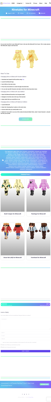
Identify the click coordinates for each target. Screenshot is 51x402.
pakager (19, 154)
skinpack (27, 155)
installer (24, 152)
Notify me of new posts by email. (9, 347)
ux (40, 158)
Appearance (10, 151)
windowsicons (29, 169)
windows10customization (23, 163)
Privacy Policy (31, 397)
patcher (26, 154)
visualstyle (20, 161)
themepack (8, 157)
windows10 (14, 163)
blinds (17, 151)
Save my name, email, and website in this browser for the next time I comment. (20, 342)
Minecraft (43, 13)
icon (6, 152)
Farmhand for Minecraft (38, 258)
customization (31, 151)
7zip (23, 79)
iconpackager (15, 152)
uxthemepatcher (34, 160)
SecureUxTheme (10, 155)
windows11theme (39, 166)
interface (28, 152)
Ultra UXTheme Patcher (37, 157)
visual (10, 161)
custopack (37, 151)
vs (23, 161)
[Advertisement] (25, 29)
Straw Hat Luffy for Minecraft (13, 258)
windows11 (40, 164)
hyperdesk (44, 151)
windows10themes (12, 164)
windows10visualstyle (22, 164)
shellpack (19, 155)
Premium (30, 154)
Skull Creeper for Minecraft (12, 214)
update (37, 158)
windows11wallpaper (30, 167)
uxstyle (6, 160)
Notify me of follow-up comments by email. (11, 344)
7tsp (6, 151)
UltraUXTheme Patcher (19, 158)
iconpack (10, 152)
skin (23, 155)
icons (20, 152)
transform (18, 157)
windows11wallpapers (41, 167)
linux (37, 152)
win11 (28, 161)
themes (13, 157)
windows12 (22, 169)
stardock (34, 155)
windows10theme (42, 163)
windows (39, 161)
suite (40, 155)
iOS (31, 152)
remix (34, 154)
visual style (14, 161)
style (38, 155)
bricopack (25, 151)
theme (43, 155)
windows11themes (10, 167)
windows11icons (30, 166)
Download (25, 119)
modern (40, 152)
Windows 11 (44, 161)
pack (15, 154)
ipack (34, 152)
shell (16, 155)
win (25, 161)
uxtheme (11, 160)
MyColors (10, 154)
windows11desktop (21, 166)
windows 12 (8, 163)
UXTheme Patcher (25, 160)
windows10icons (33, 163)
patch (22, 154)
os (13, 154)
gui (40, 151)
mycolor (45, 152)
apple (14, 151)
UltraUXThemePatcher (30, 158)
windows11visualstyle (20, 167)
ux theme (44, 158)
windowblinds (33, 161)
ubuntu (30, 157)
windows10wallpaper (33, 164)
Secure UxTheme (40, 154)
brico (21, 151)
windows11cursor (13, 166)
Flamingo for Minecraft (38, 214)
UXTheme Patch (17, 160)
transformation (24, 157)
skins (30, 155)
